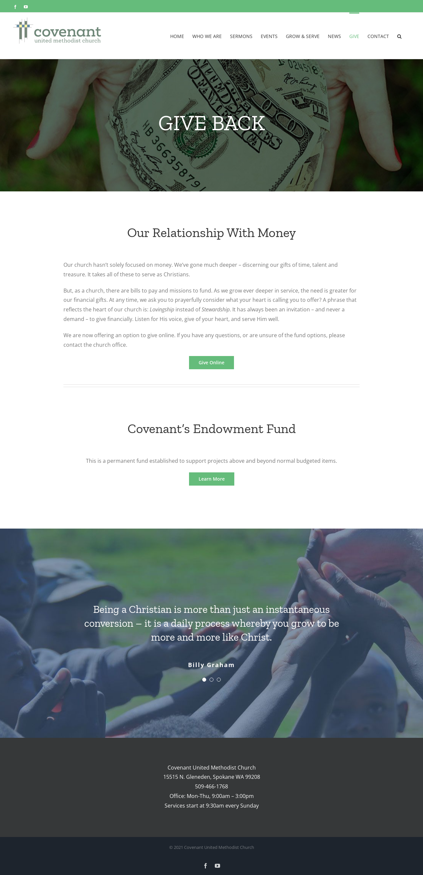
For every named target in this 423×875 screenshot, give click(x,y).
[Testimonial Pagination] (204, 680)
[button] (399, 36)
